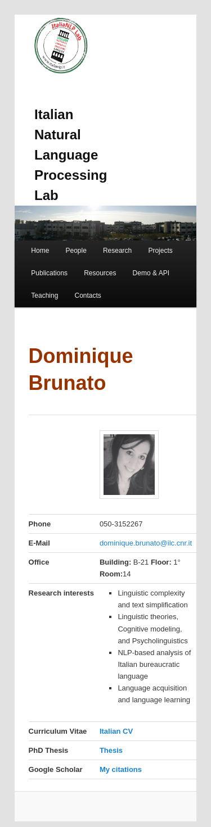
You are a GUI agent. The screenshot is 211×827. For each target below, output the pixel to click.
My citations (121, 769)
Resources (100, 273)
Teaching (44, 295)
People (75, 251)
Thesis (111, 750)
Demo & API (151, 273)
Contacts (87, 295)
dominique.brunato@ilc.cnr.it (146, 543)
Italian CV (116, 731)
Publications (49, 273)
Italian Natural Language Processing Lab (70, 155)
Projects (160, 251)
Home (40, 251)
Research (117, 251)
